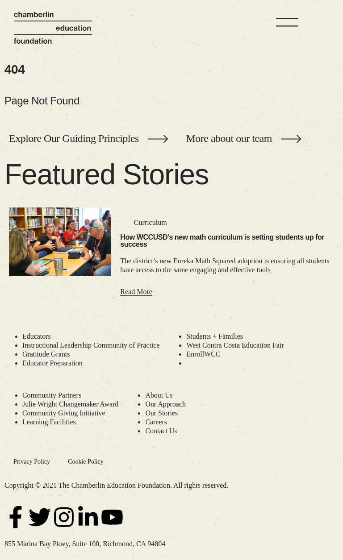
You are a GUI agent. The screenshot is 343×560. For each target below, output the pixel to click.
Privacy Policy (31, 461)
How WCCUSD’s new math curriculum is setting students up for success (222, 240)
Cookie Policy (86, 461)
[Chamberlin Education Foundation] (52, 27)
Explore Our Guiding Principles (74, 138)
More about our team (229, 138)
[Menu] (287, 22)
